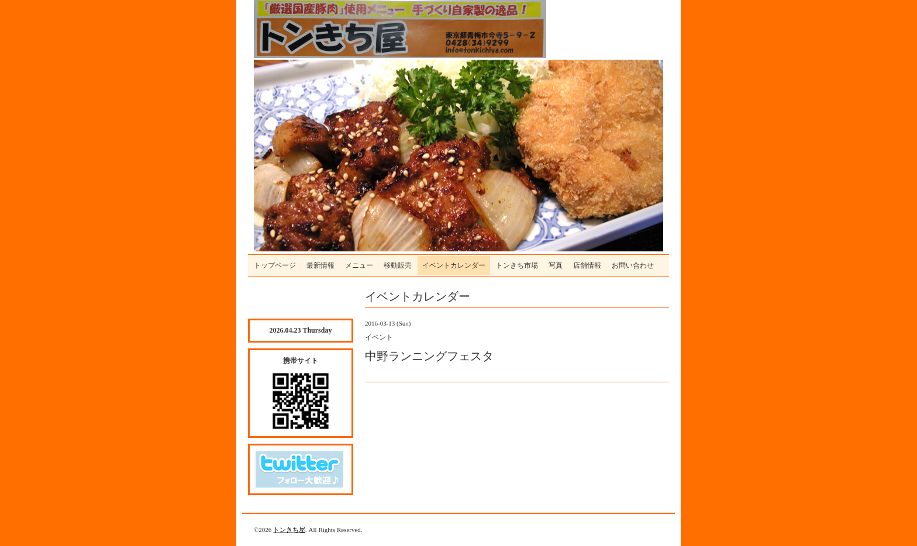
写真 (556, 265)
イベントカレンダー (453, 265)
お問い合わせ (633, 265)
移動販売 (398, 265)
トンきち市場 (517, 265)
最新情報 (320, 265)
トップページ (275, 265)
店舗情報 (587, 265)
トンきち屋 (289, 529)
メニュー (359, 265)
